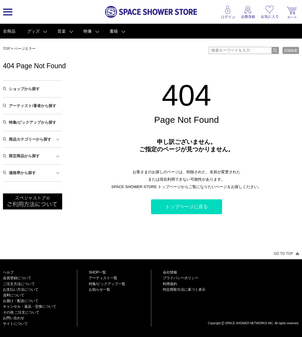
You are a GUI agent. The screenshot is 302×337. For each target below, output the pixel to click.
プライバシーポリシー (180, 278)
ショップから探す (24, 89)
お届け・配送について (20, 301)
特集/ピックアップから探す (32, 122)
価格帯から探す (22, 173)
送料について (13, 295)
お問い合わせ (13, 318)
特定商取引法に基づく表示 (184, 289)
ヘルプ (8, 272)
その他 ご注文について (21, 312)
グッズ (33, 31)
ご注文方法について (19, 284)
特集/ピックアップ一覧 (107, 284)
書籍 (114, 31)
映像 (87, 31)
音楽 (61, 31)
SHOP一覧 (97, 272)
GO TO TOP (283, 254)
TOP (6, 49)
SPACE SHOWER (253, 313)
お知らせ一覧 (99, 289)
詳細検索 (290, 50)
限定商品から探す (24, 156)
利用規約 (170, 284)
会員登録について (17, 278)
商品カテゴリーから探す (30, 139)
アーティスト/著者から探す (32, 106)
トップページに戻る (186, 206)
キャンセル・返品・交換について (29, 306)
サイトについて (15, 324)
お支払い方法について (20, 289)
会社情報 (170, 272)
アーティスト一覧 (103, 278)
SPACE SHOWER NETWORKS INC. (249, 323)
